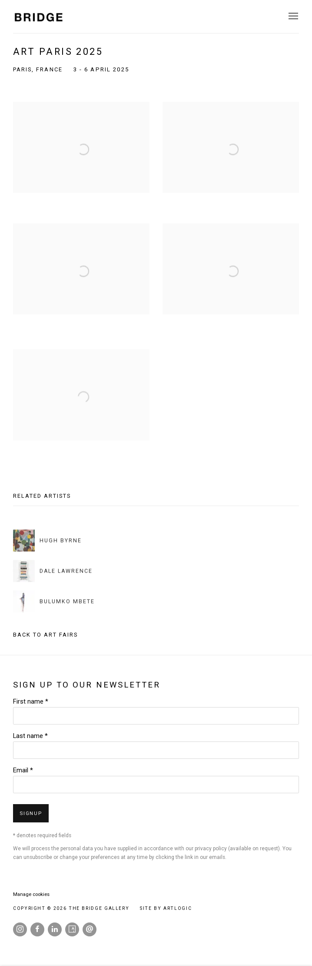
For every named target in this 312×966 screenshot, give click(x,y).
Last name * (30, 736)
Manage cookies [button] (31, 894)
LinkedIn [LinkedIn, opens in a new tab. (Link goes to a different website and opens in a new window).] (55, 929)
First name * (30, 701)
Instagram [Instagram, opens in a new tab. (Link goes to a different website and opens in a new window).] (20, 929)
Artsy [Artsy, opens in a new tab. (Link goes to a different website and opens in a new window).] (72, 929)
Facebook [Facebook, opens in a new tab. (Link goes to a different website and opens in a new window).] (37, 929)
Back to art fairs (45, 634)
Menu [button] (292, 16)
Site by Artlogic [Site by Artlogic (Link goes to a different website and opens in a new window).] (166, 908)
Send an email (89, 929)
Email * (23, 770)
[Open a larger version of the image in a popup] (81, 156)
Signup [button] (31, 813)
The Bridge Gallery (39, 17)
